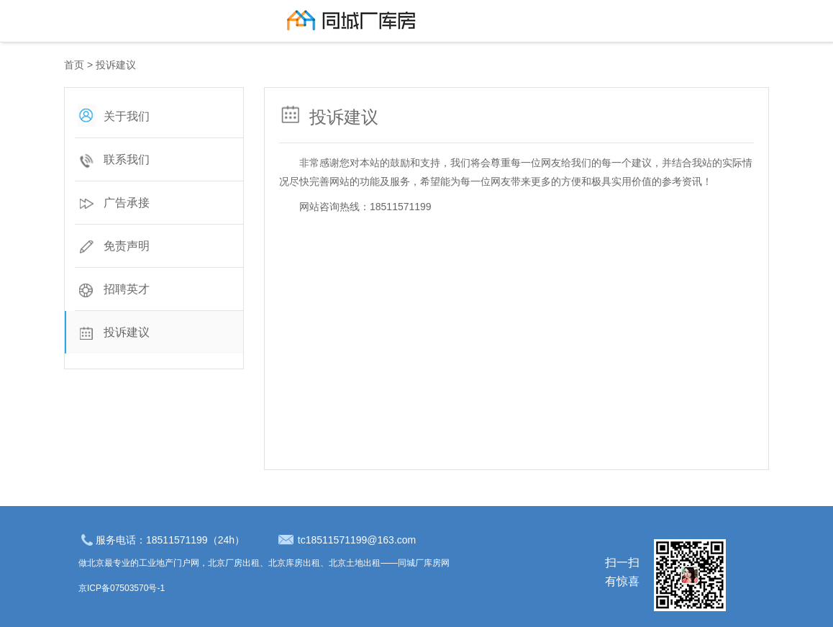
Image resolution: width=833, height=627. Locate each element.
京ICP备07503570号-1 (121, 588)
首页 (74, 65)
